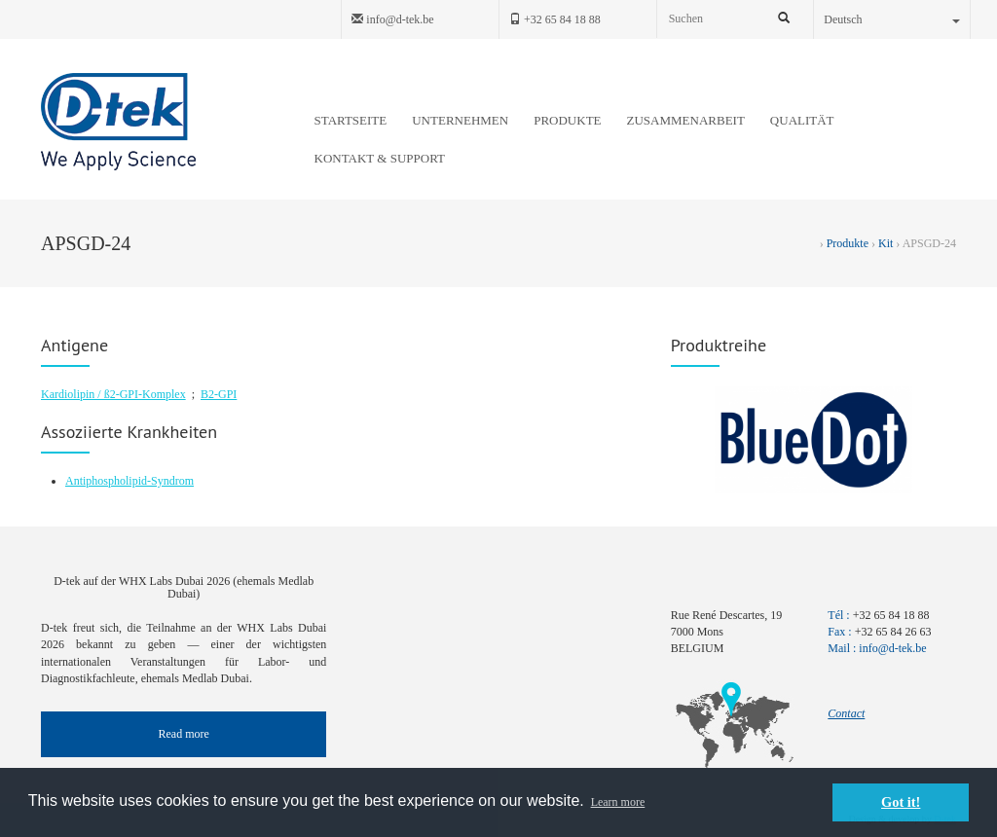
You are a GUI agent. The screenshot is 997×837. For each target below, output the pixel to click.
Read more (184, 734)
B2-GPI (219, 394)
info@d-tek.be (392, 19)
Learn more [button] (618, 802)
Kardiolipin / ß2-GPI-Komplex (113, 394)
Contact (846, 713)
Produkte (847, 243)
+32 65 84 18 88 (555, 19)
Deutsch (892, 19)
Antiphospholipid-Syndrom (129, 481)
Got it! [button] (900, 802)
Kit (885, 243)
